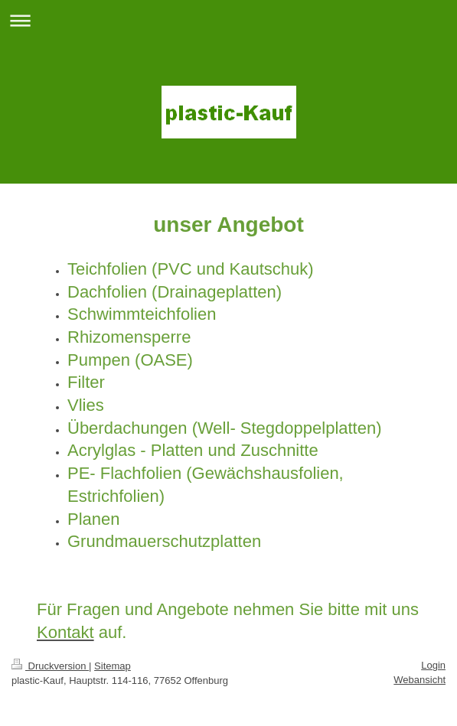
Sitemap (112, 666)
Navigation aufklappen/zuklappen (228, 20)
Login (433, 665)
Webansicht (419, 679)
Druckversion (50, 666)
